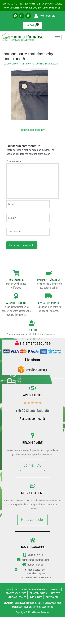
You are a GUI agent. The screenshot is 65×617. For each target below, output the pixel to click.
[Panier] (32, 25)
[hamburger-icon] (58, 37)
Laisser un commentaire (16, 63)
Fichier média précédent (32, 129)
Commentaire (14, 161)
